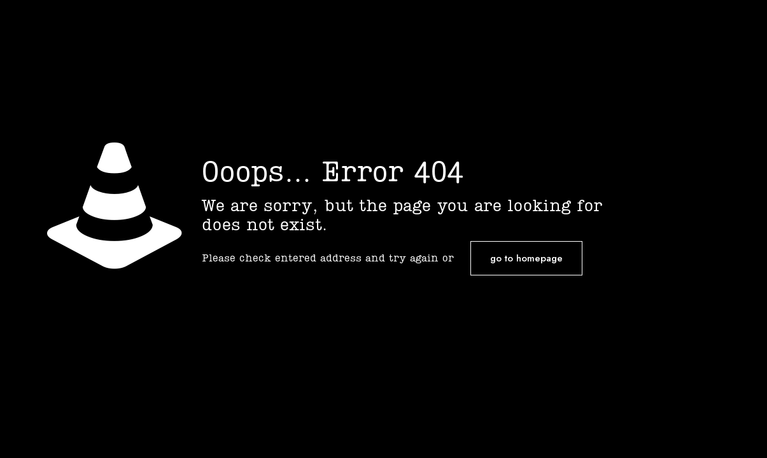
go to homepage (526, 258)
